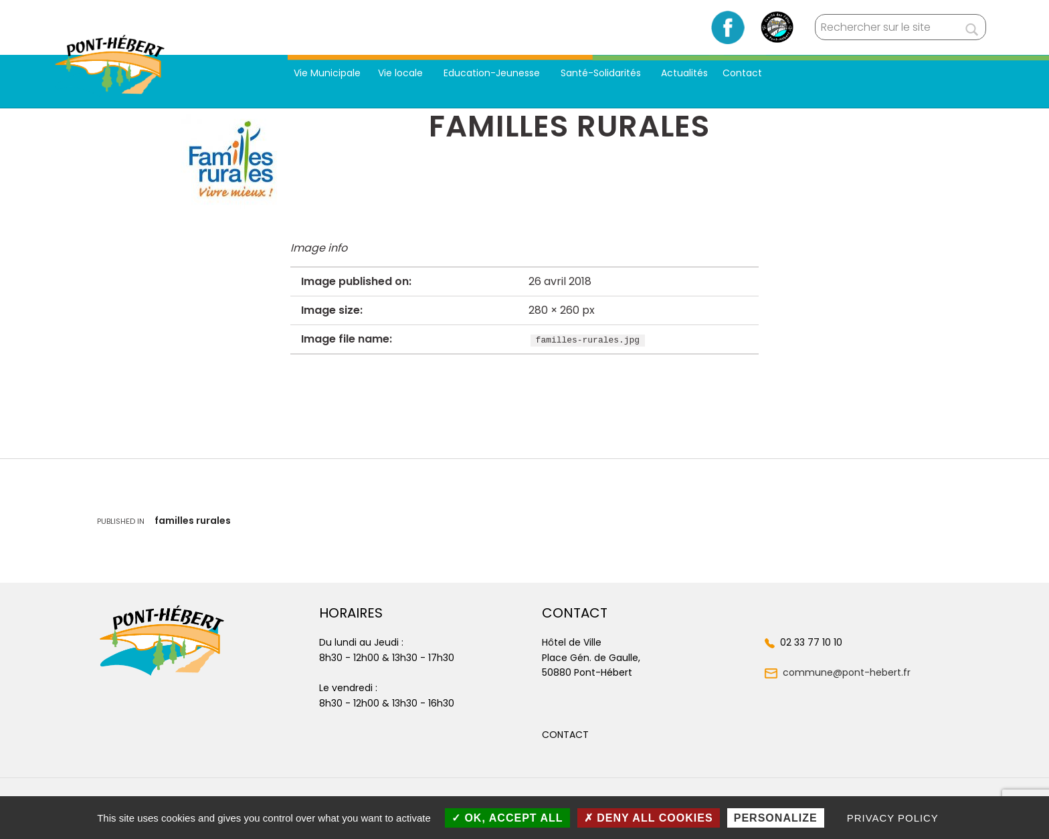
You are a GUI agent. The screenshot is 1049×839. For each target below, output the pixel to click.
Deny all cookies (648, 818)
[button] (565, 734)
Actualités (684, 73)
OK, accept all (507, 818)
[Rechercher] (972, 27)
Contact (742, 73)
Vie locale (401, 73)
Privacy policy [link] (893, 818)
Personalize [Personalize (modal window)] (776, 818)
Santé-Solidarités (602, 73)
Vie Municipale (327, 73)
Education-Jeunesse (493, 73)
